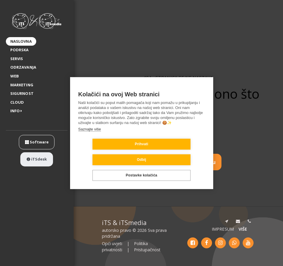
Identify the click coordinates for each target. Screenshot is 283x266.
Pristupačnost (147, 249)
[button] (17, 111)
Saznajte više (89, 137)
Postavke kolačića (141, 168)
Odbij (176, 152)
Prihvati (106, 152)
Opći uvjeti (112, 243)
